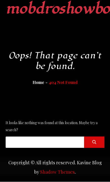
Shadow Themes (57, 172)
